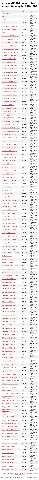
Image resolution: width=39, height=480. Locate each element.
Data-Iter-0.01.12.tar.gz (8, 174)
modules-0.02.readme (8, 453)
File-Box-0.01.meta (7, 256)
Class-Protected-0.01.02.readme (11, 128)
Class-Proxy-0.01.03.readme (10, 141)
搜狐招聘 (10, 473)
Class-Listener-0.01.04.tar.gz (10, 46)
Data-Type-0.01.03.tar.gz (9, 213)
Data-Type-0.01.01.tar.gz (9, 200)
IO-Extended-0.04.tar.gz (8, 295)
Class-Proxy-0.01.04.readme (10, 147)
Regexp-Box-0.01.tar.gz (8, 361)
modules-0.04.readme (8, 466)
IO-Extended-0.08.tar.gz (8, 318)
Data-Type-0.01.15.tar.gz (9, 229)
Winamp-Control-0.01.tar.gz (9, 420)
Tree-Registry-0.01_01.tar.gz (10, 403)
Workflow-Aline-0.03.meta (9, 436)
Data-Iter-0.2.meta (7, 187)
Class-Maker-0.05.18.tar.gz (9, 72)
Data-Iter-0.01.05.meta (8, 154)
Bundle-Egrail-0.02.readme (9, 26)
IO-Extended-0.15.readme (9, 338)
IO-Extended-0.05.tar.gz (8, 302)
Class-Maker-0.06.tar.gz (8, 105)
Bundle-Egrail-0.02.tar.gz (9, 29)
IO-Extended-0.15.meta (8, 334)
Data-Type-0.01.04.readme (9, 216)
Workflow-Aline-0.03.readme (10, 439)
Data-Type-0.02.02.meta (9, 243)
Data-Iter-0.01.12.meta (8, 167)
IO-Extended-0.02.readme (9, 285)
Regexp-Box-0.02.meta (8, 364)
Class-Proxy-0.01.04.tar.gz (9, 151)
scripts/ (4, 19)
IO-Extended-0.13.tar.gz (8, 331)
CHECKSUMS (6, 32)
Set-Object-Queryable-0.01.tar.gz (11, 393)
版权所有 (35, 477)
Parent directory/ (6, 13)
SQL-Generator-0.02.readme (10, 384)
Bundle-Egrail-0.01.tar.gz (9, 23)
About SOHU (30, 473)
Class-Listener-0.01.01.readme (10, 36)
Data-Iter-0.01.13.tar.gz (8, 183)
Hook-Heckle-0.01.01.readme (10, 275)
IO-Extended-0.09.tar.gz (8, 321)
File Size (23, 11)
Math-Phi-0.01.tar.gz (7, 354)
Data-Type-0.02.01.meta (9, 233)
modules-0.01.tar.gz (7, 449)
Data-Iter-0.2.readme (8, 190)
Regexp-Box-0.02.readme (9, 367)
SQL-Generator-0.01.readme (10, 374)
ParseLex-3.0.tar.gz (7, 357)
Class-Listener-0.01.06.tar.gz (10, 49)
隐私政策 (21, 475)
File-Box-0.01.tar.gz (7, 262)
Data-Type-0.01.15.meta (9, 223)
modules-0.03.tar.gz (7, 462)
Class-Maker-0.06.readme (9, 101)
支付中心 (3, 473)
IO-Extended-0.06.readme (9, 305)
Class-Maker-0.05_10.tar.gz (9, 95)
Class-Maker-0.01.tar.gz (8, 62)
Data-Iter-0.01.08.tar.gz (8, 164)
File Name (5, 11)
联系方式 (22, 473)
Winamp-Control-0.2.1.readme (10, 430)
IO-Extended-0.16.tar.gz (8, 351)
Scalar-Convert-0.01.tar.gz (9, 390)
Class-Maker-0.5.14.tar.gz (9, 111)
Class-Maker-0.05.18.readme (10, 69)
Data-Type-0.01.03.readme (9, 210)
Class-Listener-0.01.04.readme (10, 42)
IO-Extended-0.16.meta (8, 344)
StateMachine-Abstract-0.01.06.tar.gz (8, 397)
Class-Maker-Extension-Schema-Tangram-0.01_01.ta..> (11, 118)
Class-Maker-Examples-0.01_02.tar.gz (8, 114)
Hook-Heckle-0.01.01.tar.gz (9, 279)
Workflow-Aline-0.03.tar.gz (9, 443)
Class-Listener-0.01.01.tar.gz (10, 39)
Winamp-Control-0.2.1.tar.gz (10, 433)
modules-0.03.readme (8, 459)
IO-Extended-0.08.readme (9, 315)
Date (31, 11)
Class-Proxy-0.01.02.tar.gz (9, 137)
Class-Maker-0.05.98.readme (10, 78)
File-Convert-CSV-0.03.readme (10, 269)
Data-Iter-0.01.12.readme (9, 170)
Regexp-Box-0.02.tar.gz (8, 371)
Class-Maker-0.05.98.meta (9, 75)
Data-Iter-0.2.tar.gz (7, 193)
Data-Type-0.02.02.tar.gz (9, 249)
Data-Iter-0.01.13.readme (9, 180)
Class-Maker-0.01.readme (9, 59)
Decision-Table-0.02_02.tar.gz (10, 252)
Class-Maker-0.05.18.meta (9, 65)
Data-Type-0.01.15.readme (9, 226)
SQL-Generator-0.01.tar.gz (9, 377)
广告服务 (16, 473)
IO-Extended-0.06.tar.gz (8, 308)
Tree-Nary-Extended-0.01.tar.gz (11, 400)
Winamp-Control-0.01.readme (10, 417)
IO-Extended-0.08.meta (8, 311)
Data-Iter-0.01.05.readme (9, 157)
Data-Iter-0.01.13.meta (8, 177)
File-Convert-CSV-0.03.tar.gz (10, 272)
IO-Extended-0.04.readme (9, 292)
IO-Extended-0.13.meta (8, 325)
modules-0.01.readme (8, 446)
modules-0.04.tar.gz (7, 469)
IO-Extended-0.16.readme (9, 348)
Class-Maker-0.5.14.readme (10, 108)
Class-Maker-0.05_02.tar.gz (9, 88)
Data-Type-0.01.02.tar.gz (9, 206)
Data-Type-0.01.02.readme (9, 203)
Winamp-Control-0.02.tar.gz (9, 426)
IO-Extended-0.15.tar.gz (8, 341)
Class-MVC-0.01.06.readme (10, 52)
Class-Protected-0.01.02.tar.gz (10, 131)
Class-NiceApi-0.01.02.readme (10, 121)
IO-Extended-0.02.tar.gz (8, 288)
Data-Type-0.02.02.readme (9, 246)
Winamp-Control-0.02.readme (10, 423)
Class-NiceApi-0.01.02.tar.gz (10, 124)
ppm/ (3, 16)
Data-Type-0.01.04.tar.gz (9, 219)
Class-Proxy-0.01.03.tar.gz (9, 144)
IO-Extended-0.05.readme (9, 298)
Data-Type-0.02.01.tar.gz (9, 239)
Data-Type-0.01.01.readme (9, 197)
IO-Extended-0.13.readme (9, 328)
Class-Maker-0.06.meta (8, 98)
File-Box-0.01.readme (8, 259)
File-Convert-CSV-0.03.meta (10, 265)
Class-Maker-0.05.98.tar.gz (9, 82)
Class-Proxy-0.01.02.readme (10, 134)
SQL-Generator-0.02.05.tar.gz (10, 380)
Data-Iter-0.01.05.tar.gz (8, 160)
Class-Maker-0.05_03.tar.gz (9, 91)
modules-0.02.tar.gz (7, 456)
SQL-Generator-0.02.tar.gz (9, 387)
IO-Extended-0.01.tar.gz (8, 282)
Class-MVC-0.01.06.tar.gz (9, 55)
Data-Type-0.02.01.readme (9, 236)
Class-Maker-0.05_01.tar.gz (9, 85)
